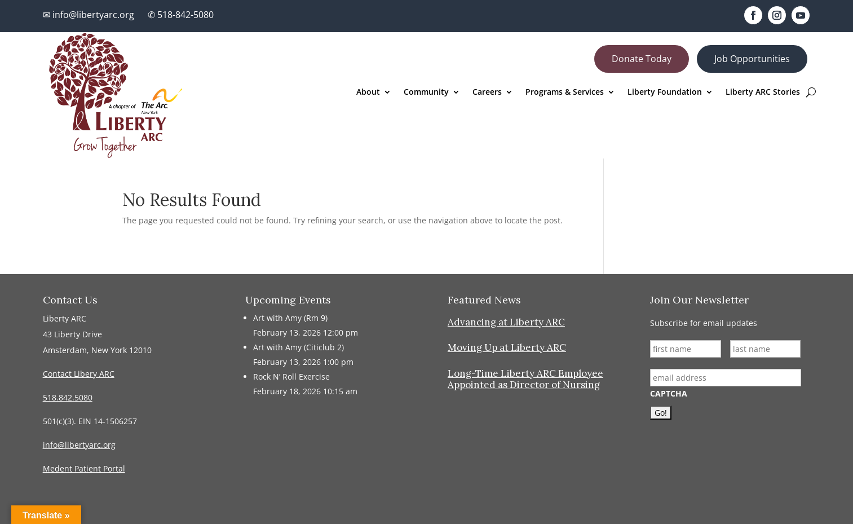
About (368, 92)
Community (426, 92)
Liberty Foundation (664, 92)
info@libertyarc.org (79, 444)
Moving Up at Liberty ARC (507, 347)
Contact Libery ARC (78, 373)
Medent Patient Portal (84, 468)
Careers (487, 92)
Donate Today (641, 58)
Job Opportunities (752, 58)
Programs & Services (564, 92)
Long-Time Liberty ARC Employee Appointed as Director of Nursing (525, 379)
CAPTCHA (668, 394)
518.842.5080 (67, 397)
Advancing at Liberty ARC (506, 322)
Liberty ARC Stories (763, 92)
